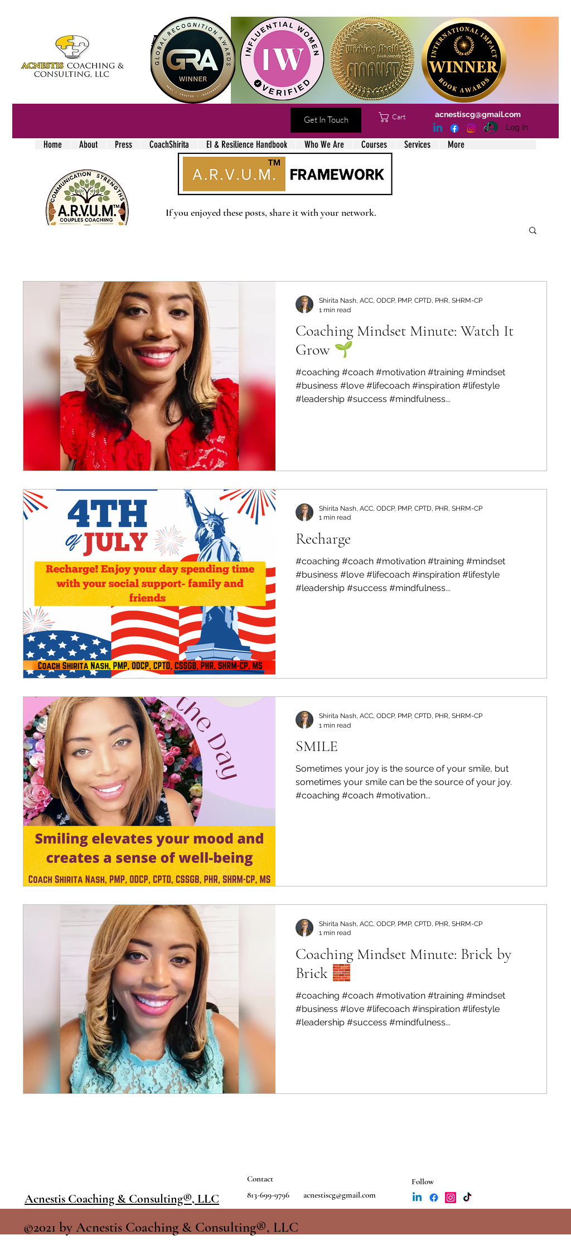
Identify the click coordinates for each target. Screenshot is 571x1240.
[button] (398, 117)
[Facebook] (454, 128)
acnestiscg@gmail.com (478, 114)
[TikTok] (487, 128)
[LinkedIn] (437, 128)
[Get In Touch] (326, 120)
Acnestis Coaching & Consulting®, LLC (122, 1198)
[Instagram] (471, 128)
